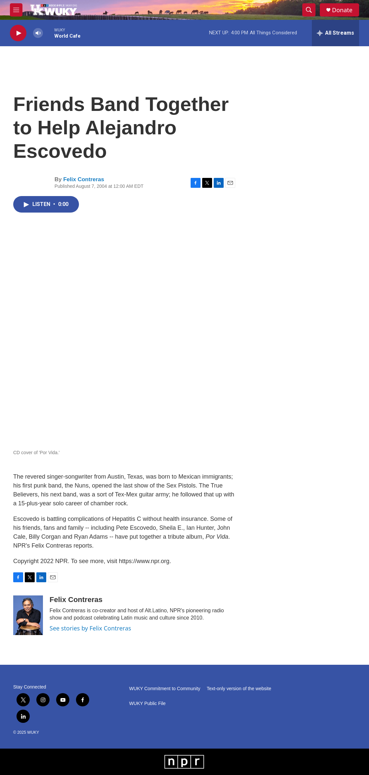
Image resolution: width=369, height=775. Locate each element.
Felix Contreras (83, 179)
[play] (18, 33)
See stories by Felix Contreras (90, 628)
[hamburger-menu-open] (16, 10)
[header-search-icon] (308, 10)
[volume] (38, 33)
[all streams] (335, 33)
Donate (342, 10)
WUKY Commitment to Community (164, 688)
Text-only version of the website (239, 688)
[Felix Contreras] (28, 615)
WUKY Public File (147, 703)
